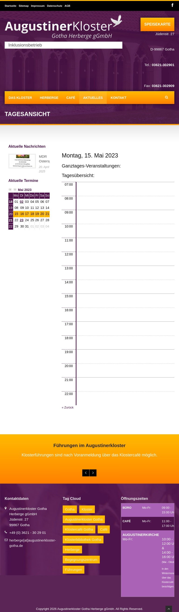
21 (11, 220)
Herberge (49, 98)
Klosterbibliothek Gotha (83, 540)
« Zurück (68, 407)
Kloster (87, 509)
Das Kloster (20, 98)
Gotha (70, 509)
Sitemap (24, 5)
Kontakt (118, 98)
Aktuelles (93, 98)
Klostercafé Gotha (79, 529)
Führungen (73, 570)
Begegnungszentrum (81, 560)
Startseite (10, 5)
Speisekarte (157, 24)
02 (22, 202)
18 (11, 202)
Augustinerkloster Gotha (84, 519)
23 (22, 220)
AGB (67, 5)
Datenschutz (54, 5)
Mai (20, 190)
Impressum (38, 5)
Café (70, 98)
